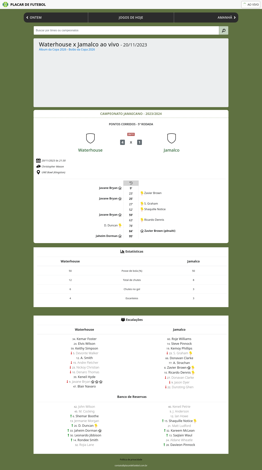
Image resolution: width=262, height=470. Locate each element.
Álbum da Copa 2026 (52, 49)
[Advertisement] (141, 78)
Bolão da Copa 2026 (82, 49)
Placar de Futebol (24, 4)
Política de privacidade (131, 459)
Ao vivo (251, 5)
